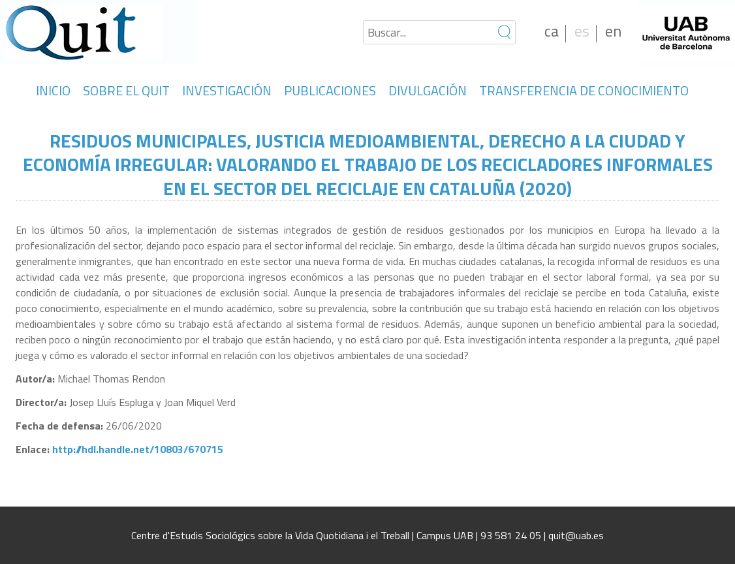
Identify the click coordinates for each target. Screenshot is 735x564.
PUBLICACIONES (330, 90)
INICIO (53, 90)
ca (551, 30)
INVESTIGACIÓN (227, 90)
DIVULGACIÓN (427, 90)
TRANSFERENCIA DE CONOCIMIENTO (584, 90)
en (613, 30)
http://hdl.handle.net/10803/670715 (137, 449)
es (581, 30)
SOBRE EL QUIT (126, 90)
